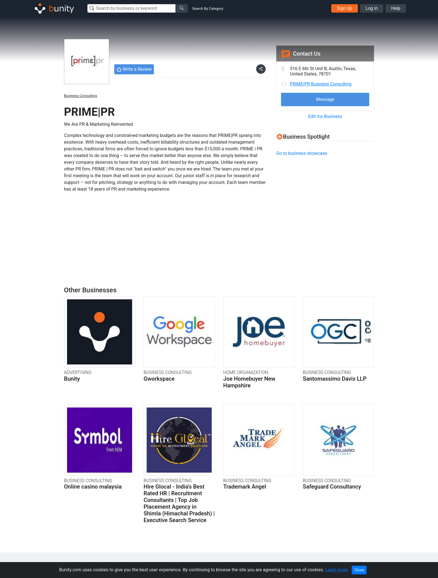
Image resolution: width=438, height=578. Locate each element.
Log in (372, 8)
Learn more (336, 569)
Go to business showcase (301, 153)
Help (395, 8)
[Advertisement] (323, 200)
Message (325, 99)
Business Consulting (80, 96)
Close (359, 570)
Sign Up (344, 8)
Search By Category (207, 8)
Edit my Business (325, 116)
